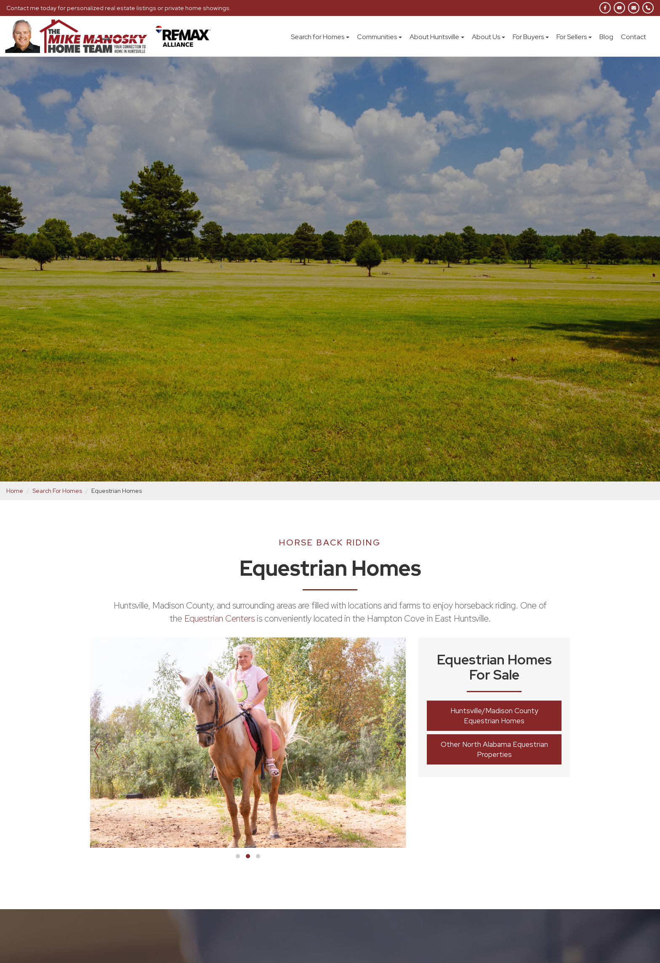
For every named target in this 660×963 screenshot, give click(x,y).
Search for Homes (320, 36)
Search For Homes (57, 491)
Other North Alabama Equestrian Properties (494, 749)
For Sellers (574, 36)
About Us (488, 36)
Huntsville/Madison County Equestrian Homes (494, 715)
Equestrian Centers (219, 618)
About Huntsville (437, 36)
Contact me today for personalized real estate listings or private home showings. (115, 8)
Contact (633, 36)
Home (14, 491)
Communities (379, 36)
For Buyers (531, 36)
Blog (606, 36)
